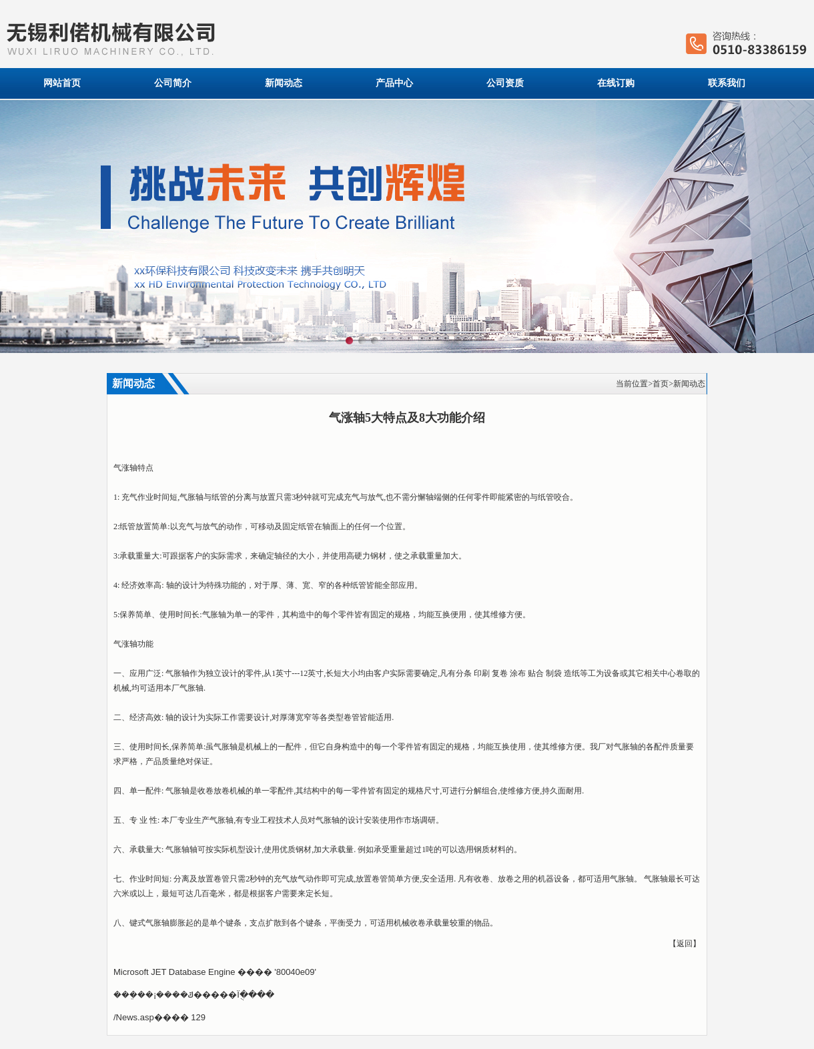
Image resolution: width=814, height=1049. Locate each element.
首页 (661, 383)
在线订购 (616, 83)
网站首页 (62, 83)
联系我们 (726, 83)
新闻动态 (283, 83)
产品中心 (394, 83)
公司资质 (505, 83)
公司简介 (172, 83)
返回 (685, 943)
